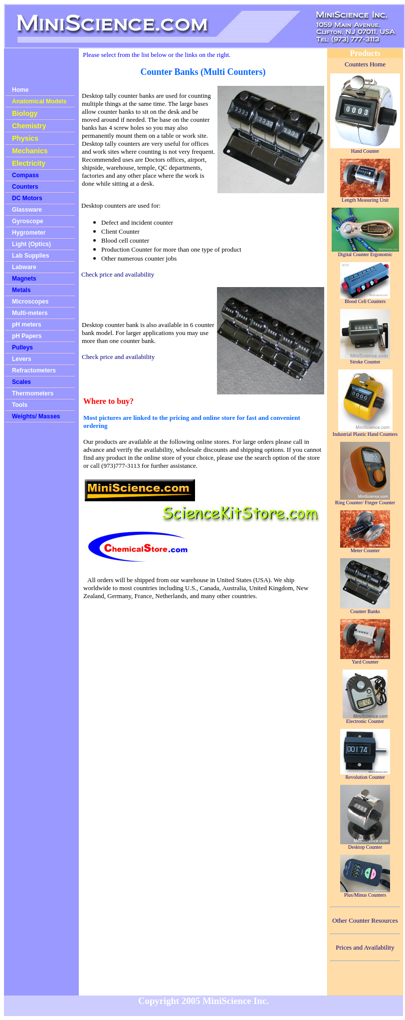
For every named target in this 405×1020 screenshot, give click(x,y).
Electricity (28, 163)
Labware (24, 267)
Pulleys (22, 347)
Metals (21, 290)
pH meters (26, 324)
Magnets (24, 278)
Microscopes (30, 301)
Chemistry (29, 126)
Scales (21, 381)
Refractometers (34, 370)
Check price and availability (117, 274)
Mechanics (30, 151)
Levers (21, 358)
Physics (25, 138)
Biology (24, 113)
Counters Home (365, 64)
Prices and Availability (365, 947)
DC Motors (27, 198)
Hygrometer (28, 232)
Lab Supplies (30, 255)
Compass (25, 175)
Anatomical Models (39, 101)
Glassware (27, 209)
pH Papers (26, 336)
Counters (25, 186)
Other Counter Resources (365, 920)
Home (20, 89)
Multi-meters (29, 313)
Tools (19, 404)
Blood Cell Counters (365, 299)
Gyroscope (27, 221)
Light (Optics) (31, 244)
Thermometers (32, 393)
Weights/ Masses (36, 416)
